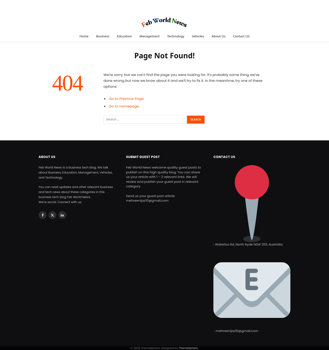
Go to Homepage (124, 106)
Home (84, 36)
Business (102, 36)
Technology (175, 36)
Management (149, 36)
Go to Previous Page (126, 98)
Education (124, 36)
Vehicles (198, 36)
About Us (219, 36)
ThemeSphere (188, 348)
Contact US (241, 36)
